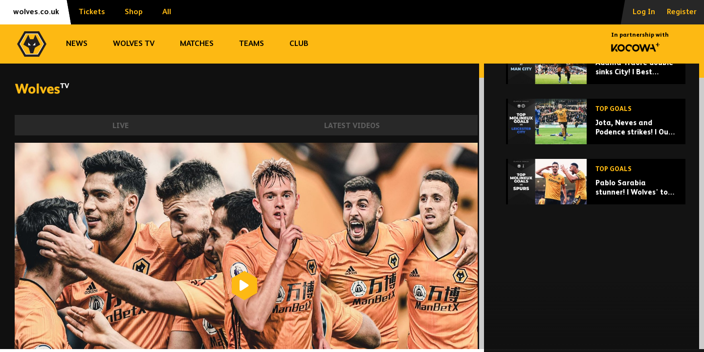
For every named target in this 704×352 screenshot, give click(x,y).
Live (120, 126)
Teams (251, 44)
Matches (197, 44)
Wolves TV (133, 44)
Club (298, 44)
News (77, 44)
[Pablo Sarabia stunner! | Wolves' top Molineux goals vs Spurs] (595, 249)
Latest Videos (352, 126)
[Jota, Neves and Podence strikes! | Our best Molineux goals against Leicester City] (595, 189)
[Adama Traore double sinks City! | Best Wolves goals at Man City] (595, 129)
